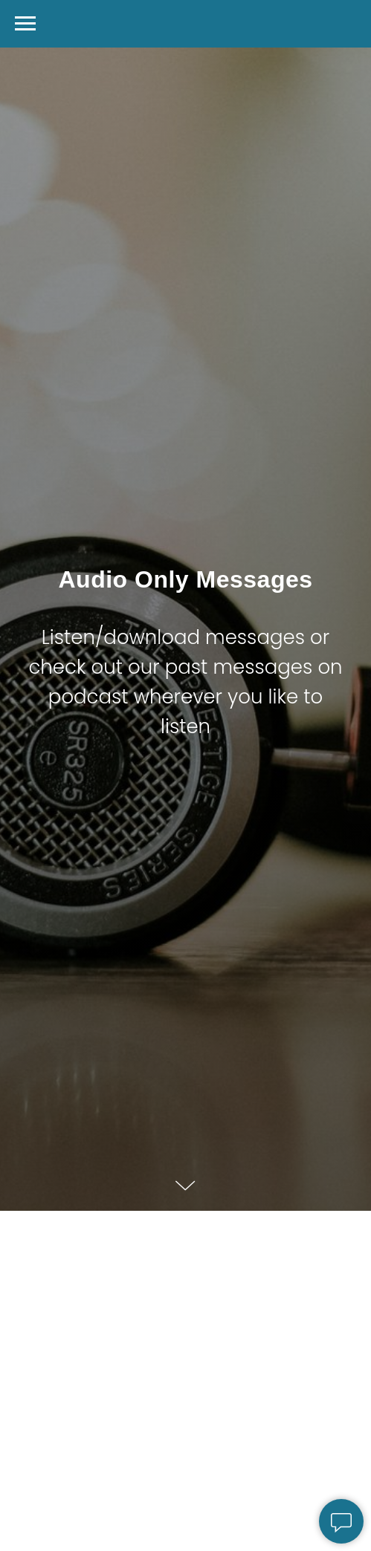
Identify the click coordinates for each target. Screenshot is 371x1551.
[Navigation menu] (25, 23)
